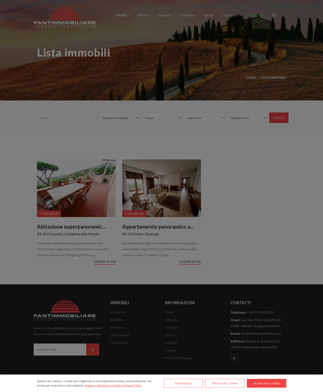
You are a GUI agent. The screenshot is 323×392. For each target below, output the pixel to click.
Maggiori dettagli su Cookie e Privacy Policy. (113, 385)
